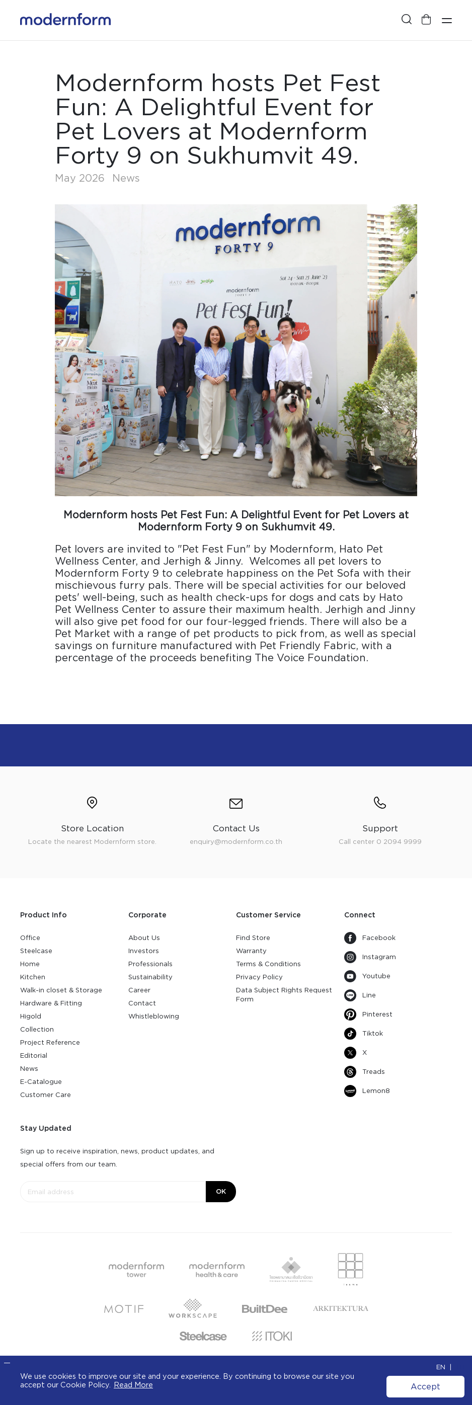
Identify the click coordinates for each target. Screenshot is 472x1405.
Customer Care (45, 1095)
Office (30, 938)
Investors (143, 951)
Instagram (370, 957)
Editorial (33, 1055)
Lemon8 (367, 1091)
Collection (37, 1029)
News (29, 1068)
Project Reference (50, 1042)
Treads (364, 1072)
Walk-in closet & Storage (61, 990)
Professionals (150, 964)
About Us (144, 938)
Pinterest (368, 1014)
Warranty (251, 951)
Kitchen (32, 977)
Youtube (367, 976)
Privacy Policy (259, 977)
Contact (142, 1003)
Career (139, 990)
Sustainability (150, 977)
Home (30, 964)
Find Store (253, 938)
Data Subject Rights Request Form (284, 994)
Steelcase (36, 951)
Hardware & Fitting (51, 1003)
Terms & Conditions (268, 964)
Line (360, 995)
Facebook (370, 938)
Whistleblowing (153, 1016)
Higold (30, 1016)
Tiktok (363, 1034)
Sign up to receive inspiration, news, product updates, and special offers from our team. (117, 1157)
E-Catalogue (41, 1081)
